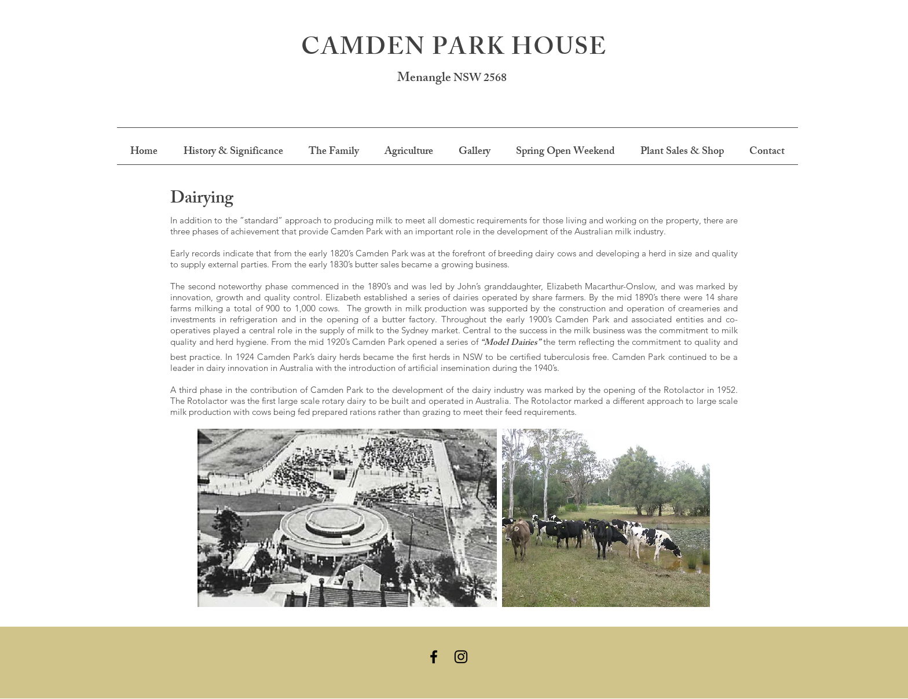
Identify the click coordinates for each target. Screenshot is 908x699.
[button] (233, 152)
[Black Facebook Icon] (433, 656)
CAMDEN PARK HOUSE (454, 50)
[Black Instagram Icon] (461, 656)
